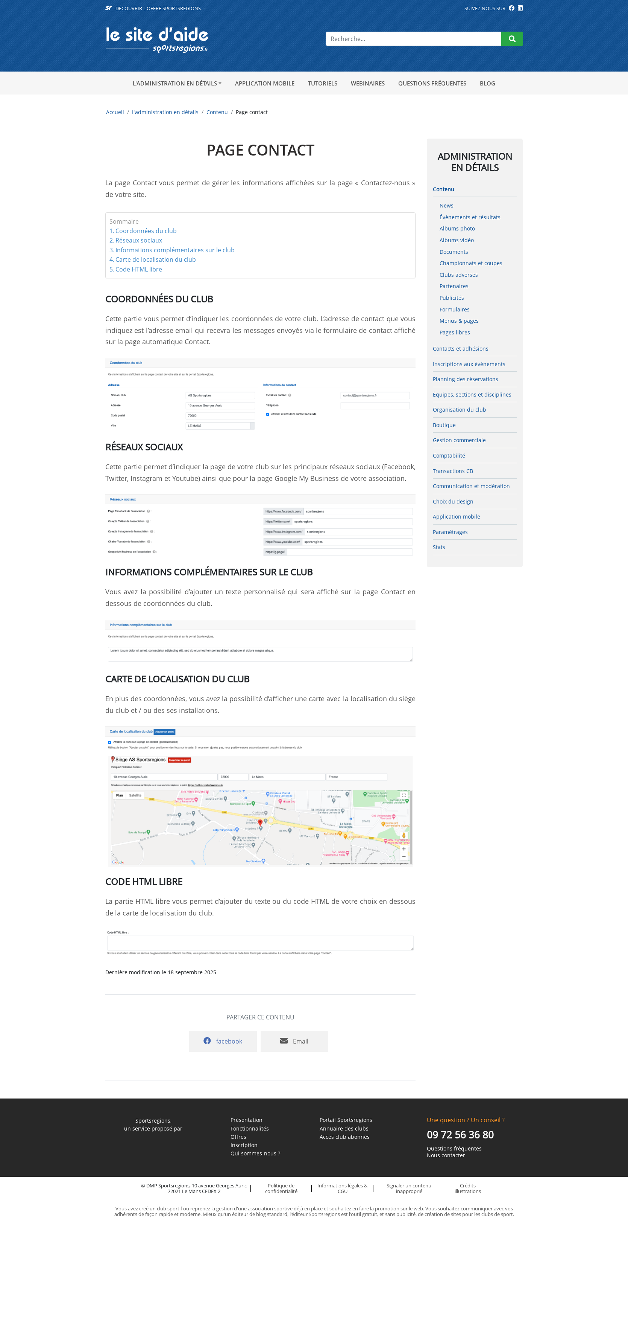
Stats (439, 547)
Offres (238, 1137)
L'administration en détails (175, 83)
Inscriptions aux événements (469, 364)
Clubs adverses (459, 274)
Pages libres (455, 332)
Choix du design (453, 501)
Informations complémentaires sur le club (175, 250)
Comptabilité (449, 455)
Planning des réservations (465, 379)
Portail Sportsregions (346, 1120)
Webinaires (368, 83)
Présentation (246, 1120)
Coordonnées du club (146, 231)
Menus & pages (459, 320)
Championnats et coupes (471, 263)
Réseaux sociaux (138, 240)
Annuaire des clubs (344, 1128)
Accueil (115, 112)
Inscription (244, 1145)
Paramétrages (450, 532)
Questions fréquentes (432, 83)
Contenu (217, 112)
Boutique (444, 425)
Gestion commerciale (459, 440)
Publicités (452, 297)
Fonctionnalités (250, 1128)
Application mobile (264, 83)
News (447, 205)
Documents (454, 251)
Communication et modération (471, 486)
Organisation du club (459, 409)
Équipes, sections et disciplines (472, 394)
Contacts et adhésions (460, 348)
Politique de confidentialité (281, 1188)
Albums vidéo (457, 240)
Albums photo (457, 228)
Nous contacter (446, 1155)
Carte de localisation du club (155, 259)
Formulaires (455, 309)
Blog (487, 83)
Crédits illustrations (468, 1188)
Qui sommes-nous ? (255, 1153)
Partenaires (454, 286)
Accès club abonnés (345, 1137)
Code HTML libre (138, 269)
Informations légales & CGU (342, 1188)
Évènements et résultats (470, 217)
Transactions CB (453, 471)
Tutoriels (322, 83)
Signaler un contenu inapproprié (409, 1188)
